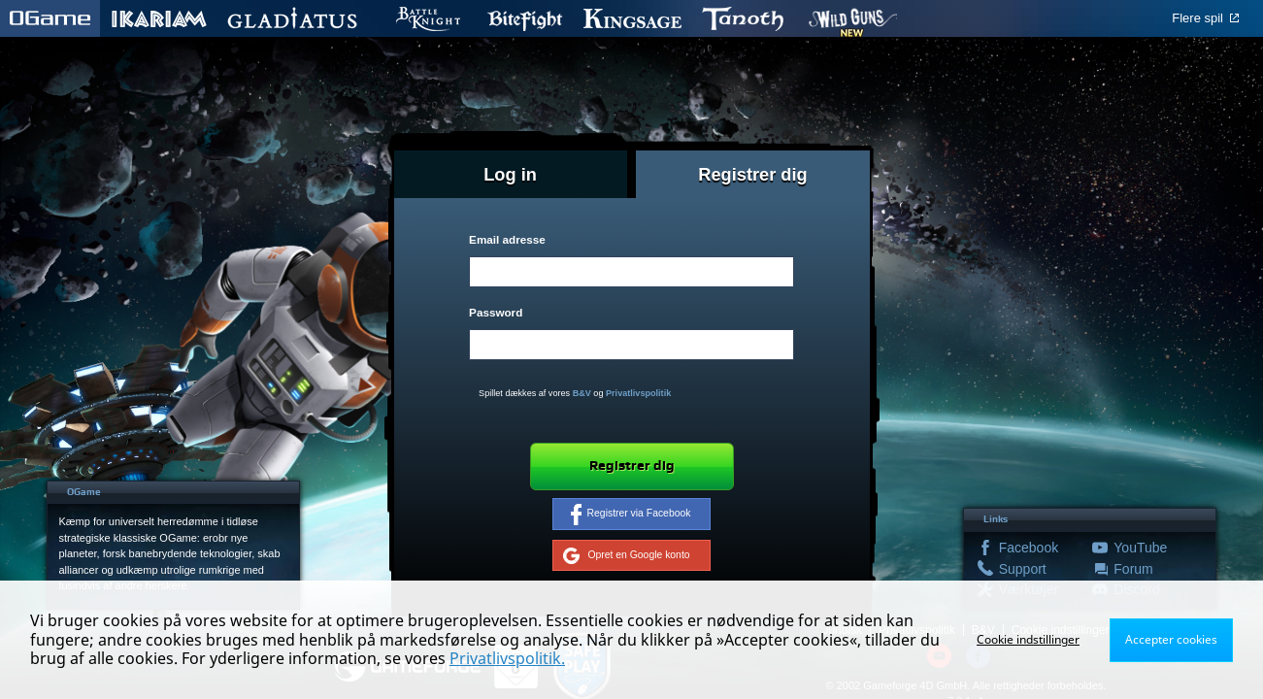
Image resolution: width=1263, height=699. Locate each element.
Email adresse (507, 239)
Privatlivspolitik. (507, 658)
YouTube (1140, 547)
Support (1023, 569)
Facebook (1026, 547)
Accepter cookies (1171, 639)
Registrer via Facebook (631, 514)
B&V (582, 393)
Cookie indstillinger (1028, 639)
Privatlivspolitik (638, 393)
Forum (1132, 569)
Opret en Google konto (626, 555)
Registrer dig (632, 466)
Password (495, 312)
